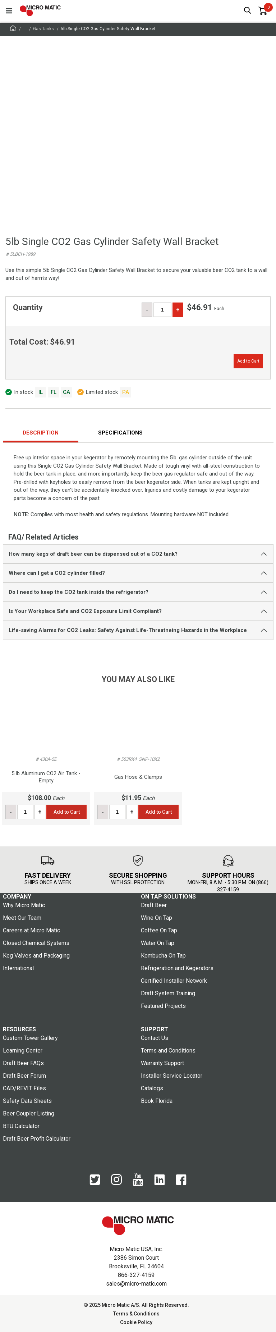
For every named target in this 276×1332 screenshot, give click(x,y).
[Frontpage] (13, 29)
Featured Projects (163, 1006)
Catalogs (152, 1088)
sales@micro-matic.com (136, 1283)
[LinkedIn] (159, 1180)
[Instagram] (116, 1180)
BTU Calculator (21, 1126)
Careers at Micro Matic (31, 930)
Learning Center (22, 1050)
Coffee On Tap (159, 930)
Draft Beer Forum (24, 1075)
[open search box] (247, 11)
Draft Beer (154, 905)
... (24, 28)
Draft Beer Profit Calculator (36, 1138)
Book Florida (156, 1100)
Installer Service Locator (171, 1075)
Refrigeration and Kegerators (177, 968)
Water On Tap (157, 943)
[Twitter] (94, 1180)
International (18, 968)
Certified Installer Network (174, 980)
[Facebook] (181, 1180)
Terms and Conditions (168, 1050)
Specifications (120, 432)
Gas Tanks (43, 28)
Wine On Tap (156, 917)
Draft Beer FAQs (23, 1063)
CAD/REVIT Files (24, 1088)
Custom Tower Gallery (30, 1038)
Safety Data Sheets (27, 1100)
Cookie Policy (136, 1322)
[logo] (40, 10)
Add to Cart (248, 361)
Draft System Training (168, 993)
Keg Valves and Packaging (36, 955)
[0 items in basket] (263, 10)
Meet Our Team (22, 917)
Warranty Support (162, 1063)
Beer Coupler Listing (28, 1113)
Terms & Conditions (136, 1314)
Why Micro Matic (24, 905)
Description (41, 432)
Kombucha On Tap (163, 955)
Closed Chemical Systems (36, 943)
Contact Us (154, 1038)
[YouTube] (138, 1180)
